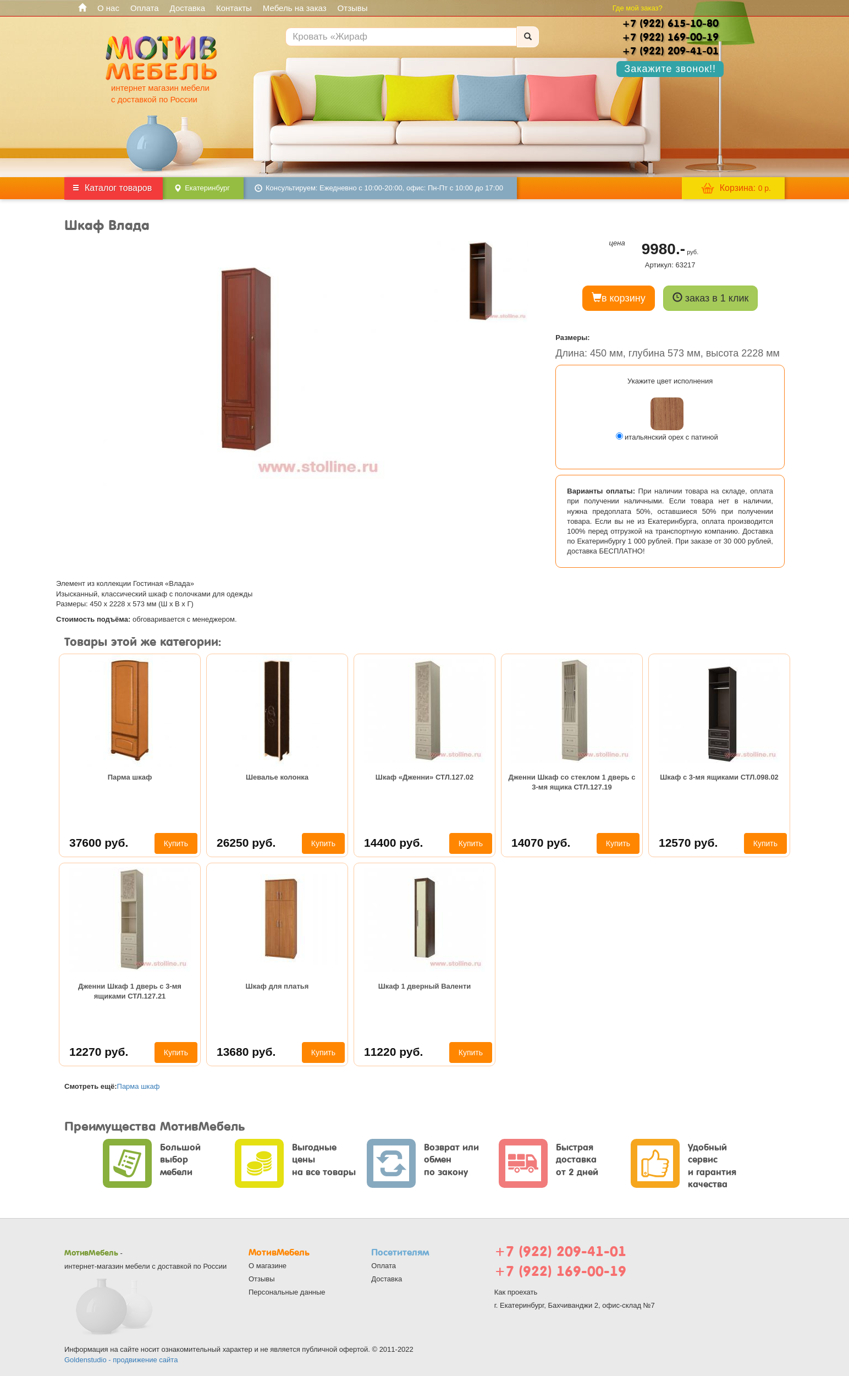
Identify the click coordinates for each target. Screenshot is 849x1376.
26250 (246, 842)
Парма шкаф (130, 777)
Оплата (144, 8)
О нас (108, 8)
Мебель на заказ (295, 8)
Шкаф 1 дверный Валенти (424, 986)
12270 (98, 1051)
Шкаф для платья (277, 986)
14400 (393, 842)
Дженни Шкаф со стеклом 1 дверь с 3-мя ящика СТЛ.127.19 (572, 782)
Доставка (187, 8)
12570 (688, 842)
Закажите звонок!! (670, 68)
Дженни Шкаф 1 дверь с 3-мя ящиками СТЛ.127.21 (129, 991)
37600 (98, 842)
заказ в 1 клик (710, 298)
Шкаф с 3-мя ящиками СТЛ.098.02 (719, 777)
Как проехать (516, 1292)
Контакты (234, 8)
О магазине (267, 1266)
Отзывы (353, 8)
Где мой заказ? (638, 8)
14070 (540, 842)
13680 (246, 1051)
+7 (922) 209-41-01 (560, 1251)
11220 (393, 1051)
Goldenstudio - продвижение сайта (121, 1360)
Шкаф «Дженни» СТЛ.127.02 (424, 777)
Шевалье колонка (277, 777)
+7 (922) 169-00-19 (560, 1271)
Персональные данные (287, 1292)
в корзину (619, 298)
